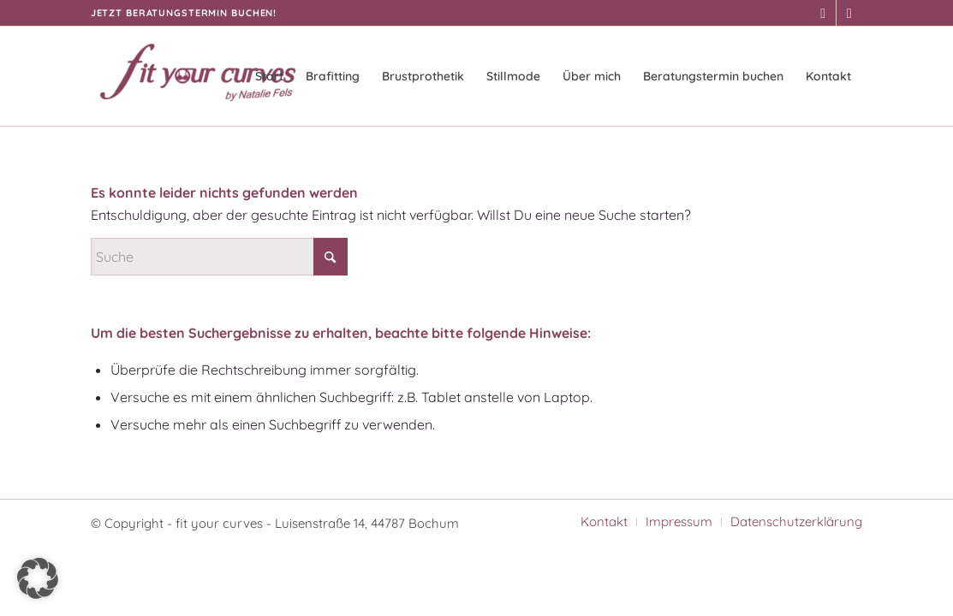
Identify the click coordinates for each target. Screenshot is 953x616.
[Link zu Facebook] (823, 13)
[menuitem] (269, 76)
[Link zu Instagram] (849, 13)
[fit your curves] (198, 76)
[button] (37, 578)
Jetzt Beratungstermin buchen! (184, 13)
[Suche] (219, 256)
